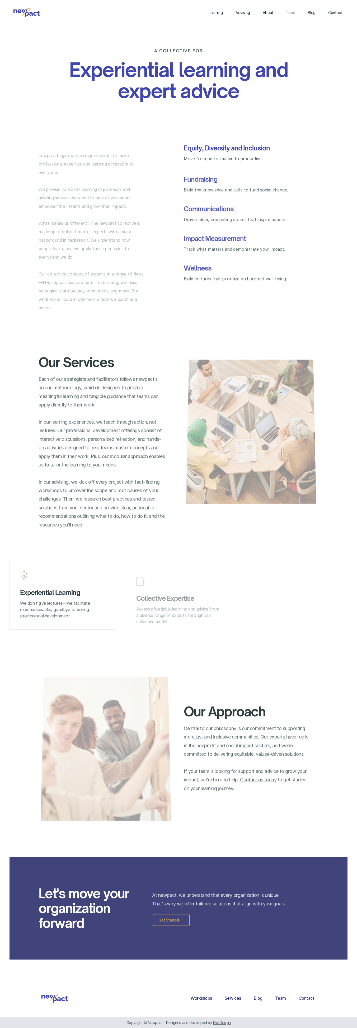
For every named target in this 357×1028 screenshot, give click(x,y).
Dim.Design (222, 1022)
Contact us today (258, 785)
